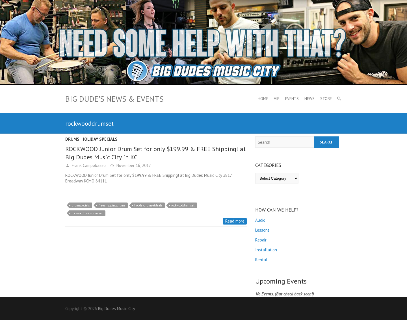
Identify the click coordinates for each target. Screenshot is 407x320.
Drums (72, 139)
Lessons (262, 230)
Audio (260, 220)
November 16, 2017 (133, 165)
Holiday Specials (99, 139)
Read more (234, 221)
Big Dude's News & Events (114, 99)
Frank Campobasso (88, 165)
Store (326, 98)
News (309, 98)
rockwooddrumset (182, 205)
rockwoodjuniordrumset (87, 213)
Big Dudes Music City (116, 308)
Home (263, 98)
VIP (277, 98)
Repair (261, 240)
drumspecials (81, 205)
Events (292, 98)
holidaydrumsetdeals (148, 205)
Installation (266, 249)
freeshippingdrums (112, 205)
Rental (261, 259)
